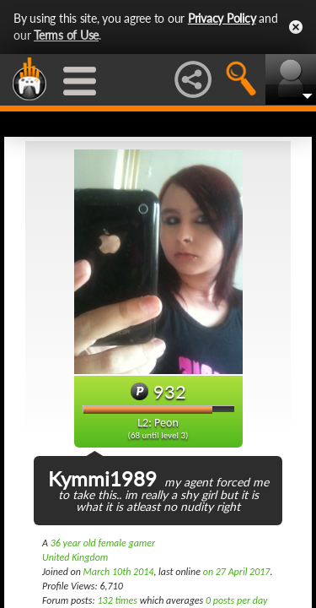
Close (296, 27)
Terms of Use (66, 35)
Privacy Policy (222, 18)
